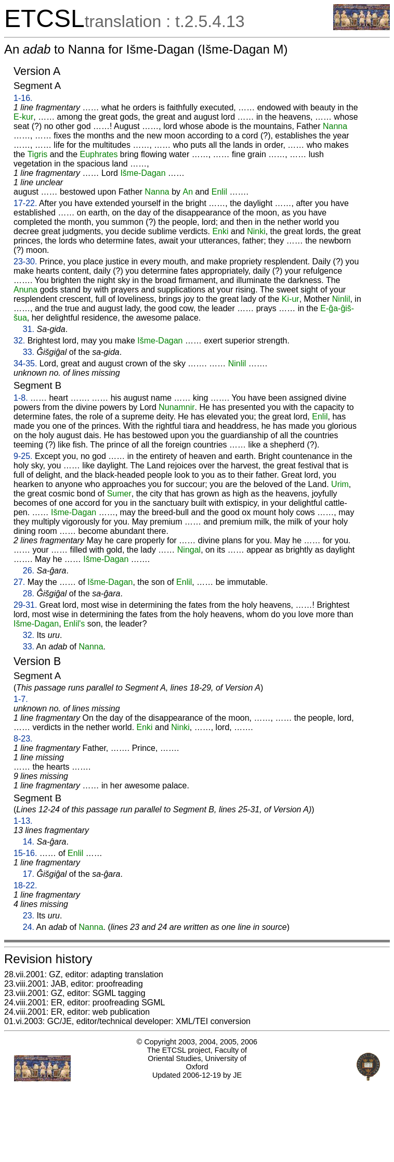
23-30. (25, 261)
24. (28, 927)
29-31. (25, 605)
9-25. (23, 456)
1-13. (23, 820)
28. (28, 593)
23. (28, 915)
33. (28, 352)
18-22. (25, 885)
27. (19, 582)
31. (28, 329)
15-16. (25, 853)
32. (19, 340)
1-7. (21, 699)
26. (28, 570)
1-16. (23, 98)
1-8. (21, 397)
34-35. (25, 363)
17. (28, 874)
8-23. (23, 738)
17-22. (25, 203)
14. (28, 841)
